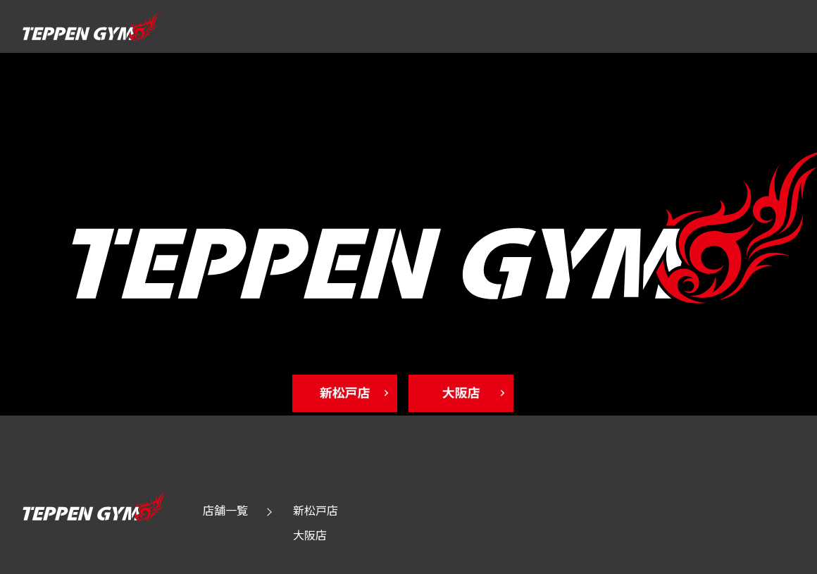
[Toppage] (91, 34)
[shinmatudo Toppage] (350, 394)
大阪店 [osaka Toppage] (310, 534)
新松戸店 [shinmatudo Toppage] (315, 509)
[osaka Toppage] (466, 394)
